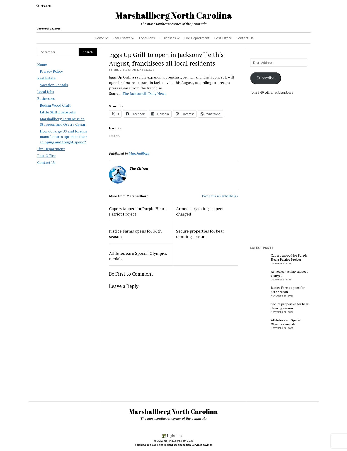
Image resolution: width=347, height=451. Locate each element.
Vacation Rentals (54, 84)
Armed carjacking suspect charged (200, 211)
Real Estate (121, 38)
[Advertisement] (280, 170)
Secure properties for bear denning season (200, 233)
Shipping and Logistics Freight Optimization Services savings (173, 444)
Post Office (223, 38)
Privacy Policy (51, 71)
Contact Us (244, 38)
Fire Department (197, 38)
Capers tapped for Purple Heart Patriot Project (137, 211)
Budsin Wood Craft (55, 105)
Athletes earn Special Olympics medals (138, 255)
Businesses (167, 38)
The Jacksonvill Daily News (144, 93)
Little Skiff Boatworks (58, 112)
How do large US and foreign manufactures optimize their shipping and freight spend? (63, 137)
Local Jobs (147, 38)
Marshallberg (139, 153)
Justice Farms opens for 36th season (135, 233)
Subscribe (266, 78)
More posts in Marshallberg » (220, 196)
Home (99, 38)
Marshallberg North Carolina (173, 15)
